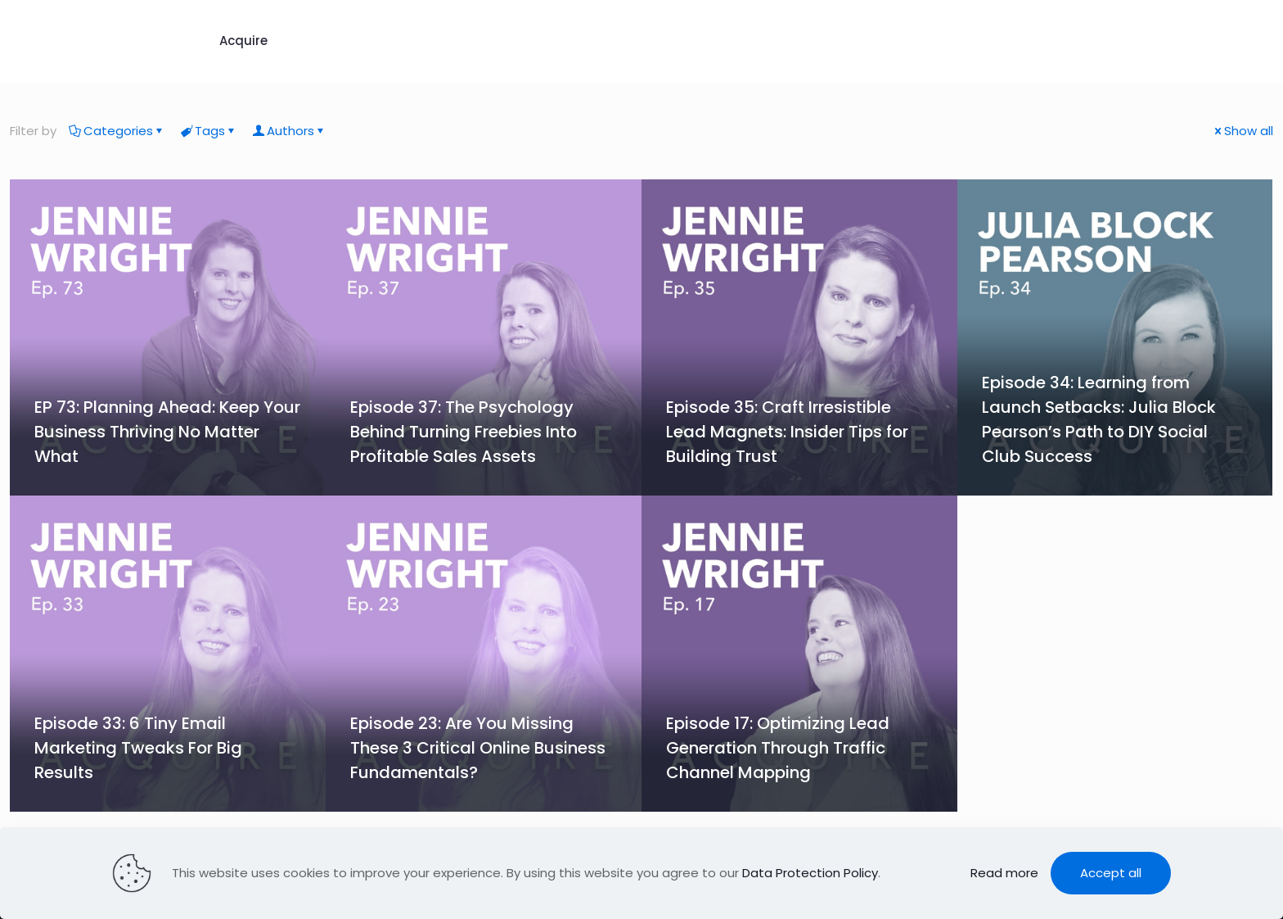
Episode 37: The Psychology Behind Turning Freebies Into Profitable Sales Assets (463, 432)
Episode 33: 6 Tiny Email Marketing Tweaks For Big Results (138, 748)
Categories (117, 130)
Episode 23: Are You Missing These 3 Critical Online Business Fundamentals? (477, 748)
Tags (208, 130)
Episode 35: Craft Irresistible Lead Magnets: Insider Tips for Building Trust (787, 432)
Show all (1242, 130)
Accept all (1110, 872)
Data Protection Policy (810, 872)
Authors (289, 130)
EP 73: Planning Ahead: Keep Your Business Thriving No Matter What (167, 432)
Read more (1004, 872)
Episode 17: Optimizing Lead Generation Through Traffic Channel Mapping (777, 748)
